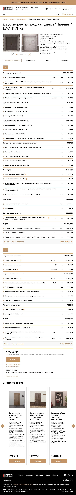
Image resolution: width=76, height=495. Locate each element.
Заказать (13, 359)
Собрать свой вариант (12, 366)
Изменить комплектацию (13, 364)
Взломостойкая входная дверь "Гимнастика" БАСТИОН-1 (37, 416)
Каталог (18, 7)
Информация (34, 7)
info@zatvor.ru (57, 9)
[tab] (16, 54)
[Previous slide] (12, 54)
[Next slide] (29, 54)
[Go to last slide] (2, 426)
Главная (6, 19)
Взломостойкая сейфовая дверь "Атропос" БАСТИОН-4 (58, 416)
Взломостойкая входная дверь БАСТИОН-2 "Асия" (16, 416)
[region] (38, 60)
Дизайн (18, 10)
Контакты (24, 10)
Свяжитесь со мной (12, 376)
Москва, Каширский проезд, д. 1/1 (23, 484)
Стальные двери (22, 19)
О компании (25, 7)
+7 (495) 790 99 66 (67, 8)
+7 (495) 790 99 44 (67, 9)
